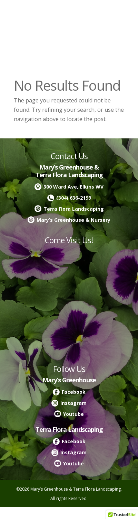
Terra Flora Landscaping (73, 209)
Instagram (73, 403)
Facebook (74, 392)
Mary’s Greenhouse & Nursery (73, 220)
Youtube (73, 414)
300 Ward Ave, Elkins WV (73, 186)
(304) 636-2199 (73, 197)
